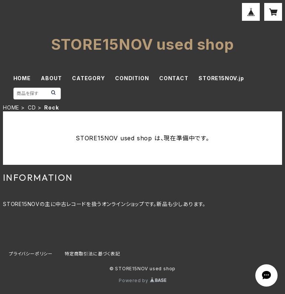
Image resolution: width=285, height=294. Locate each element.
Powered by (142, 280)
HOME (22, 78)
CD (32, 107)
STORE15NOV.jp (221, 78)
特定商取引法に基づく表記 (92, 254)
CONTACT (174, 78)
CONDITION (132, 78)
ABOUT (51, 78)
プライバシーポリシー (31, 254)
